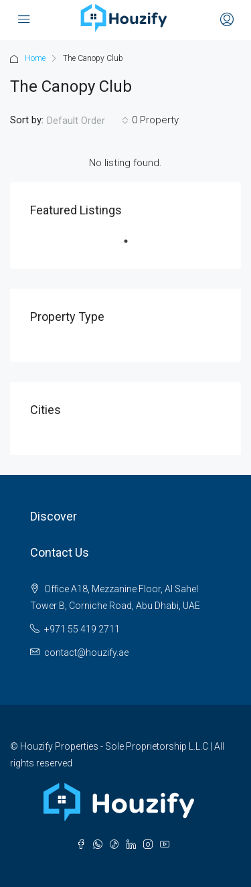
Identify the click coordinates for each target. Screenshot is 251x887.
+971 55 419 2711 (82, 629)
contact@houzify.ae (86, 652)
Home (35, 58)
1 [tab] (132, 246)
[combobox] (88, 121)
